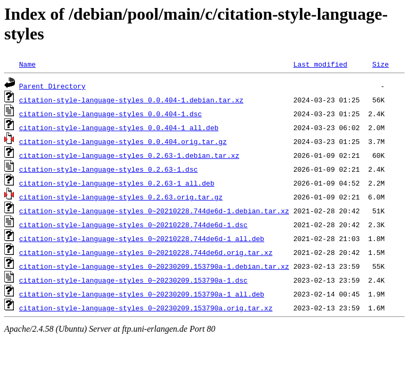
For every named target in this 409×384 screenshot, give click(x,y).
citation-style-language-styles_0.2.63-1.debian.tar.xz (129, 155)
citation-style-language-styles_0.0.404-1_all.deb (118, 127)
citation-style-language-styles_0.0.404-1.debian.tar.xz (131, 100)
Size (380, 64)
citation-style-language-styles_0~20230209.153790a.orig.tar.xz (146, 308)
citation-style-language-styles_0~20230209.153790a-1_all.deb (141, 294)
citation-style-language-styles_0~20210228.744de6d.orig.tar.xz (146, 252)
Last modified (320, 64)
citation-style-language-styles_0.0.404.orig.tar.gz (123, 141)
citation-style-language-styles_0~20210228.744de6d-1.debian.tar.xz (154, 210)
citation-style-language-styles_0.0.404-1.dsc (110, 113)
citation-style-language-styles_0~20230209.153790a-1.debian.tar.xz (154, 266)
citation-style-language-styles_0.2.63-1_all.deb (117, 183)
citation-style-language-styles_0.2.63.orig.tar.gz (121, 197)
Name (27, 64)
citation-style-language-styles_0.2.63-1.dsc (108, 169)
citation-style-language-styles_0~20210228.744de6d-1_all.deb (141, 238)
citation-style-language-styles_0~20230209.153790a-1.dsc (133, 280)
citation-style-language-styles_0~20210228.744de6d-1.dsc (133, 224)
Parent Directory (52, 86)
